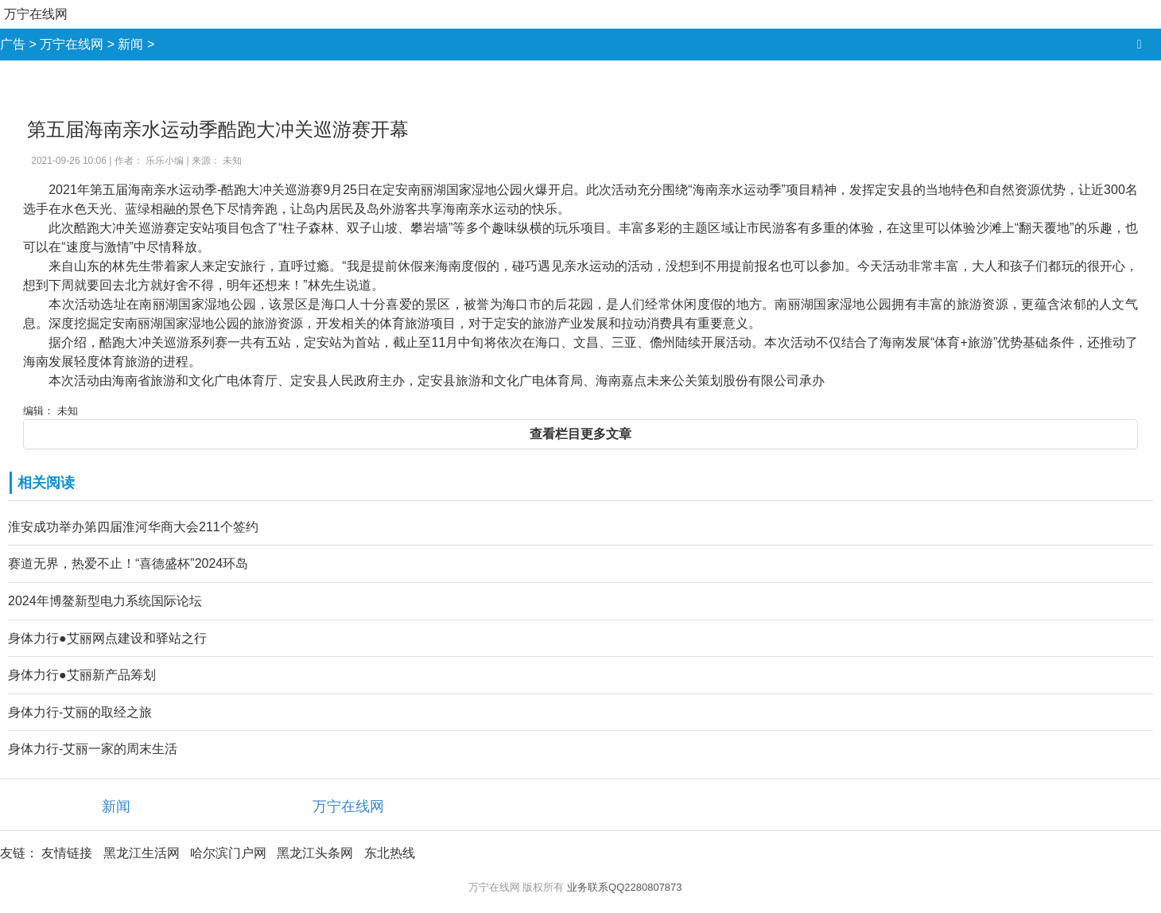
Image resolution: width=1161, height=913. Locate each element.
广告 (12, 44)
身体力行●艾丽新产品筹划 (82, 675)
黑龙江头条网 (315, 853)
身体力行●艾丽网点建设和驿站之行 (107, 638)
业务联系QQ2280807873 (624, 887)
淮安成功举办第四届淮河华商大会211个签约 (133, 527)
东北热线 (389, 853)
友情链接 (66, 853)
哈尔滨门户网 (228, 853)
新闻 (130, 44)
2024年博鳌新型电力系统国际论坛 (105, 601)
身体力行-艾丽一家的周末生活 (92, 749)
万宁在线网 (36, 14)
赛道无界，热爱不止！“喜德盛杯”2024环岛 (128, 563)
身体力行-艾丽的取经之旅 (80, 712)
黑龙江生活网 (141, 853)
